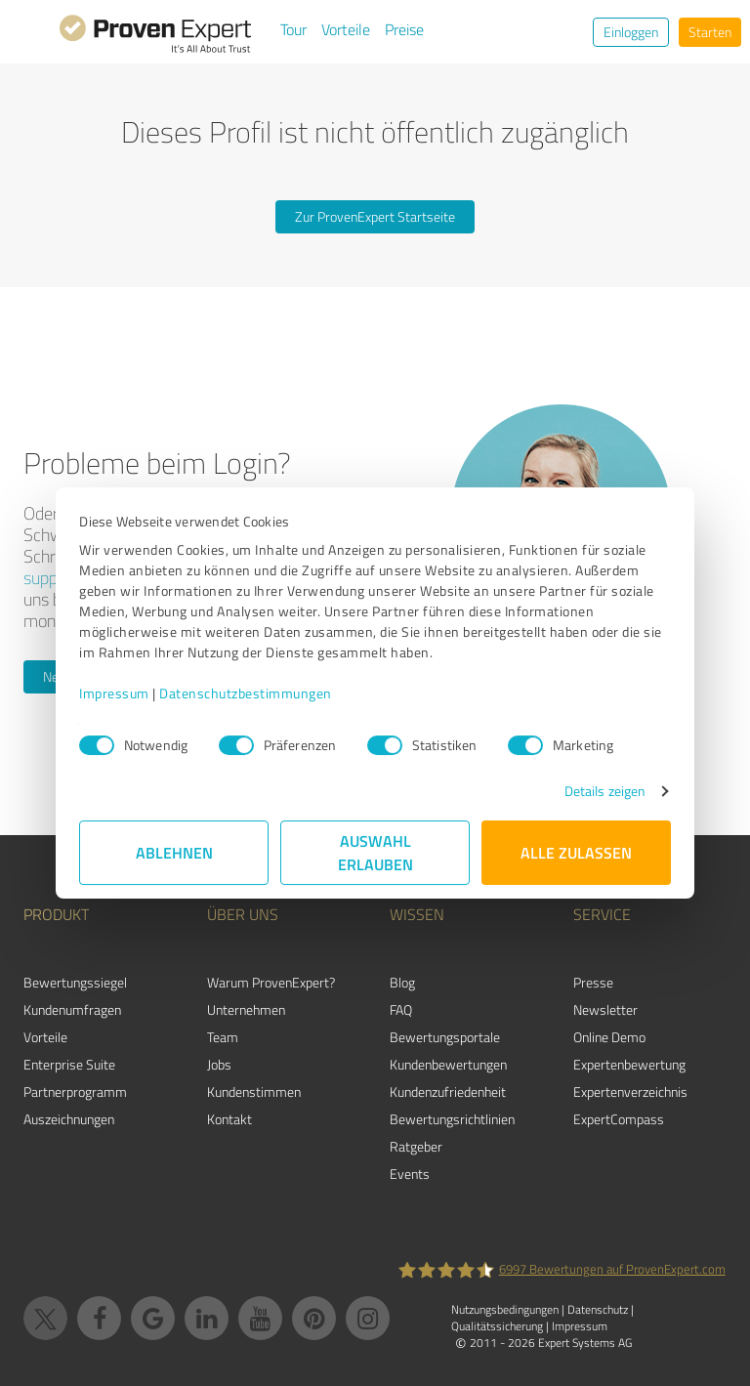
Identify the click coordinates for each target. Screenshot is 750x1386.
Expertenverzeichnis (630, 1091)
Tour (293, 29)
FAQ (401, 1009)
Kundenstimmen (254, 1091)
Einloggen (631, 31)
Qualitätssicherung (497, 1326)
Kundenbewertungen (448, 1064)
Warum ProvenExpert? (271, 982)
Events (410, 1173)
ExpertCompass (618, 1119)
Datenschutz (597, 1309)
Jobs (219, 1064)
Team (222, 1037)
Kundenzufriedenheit (448, 1091)
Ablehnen (174, 852)
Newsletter (605, 1009)
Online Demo (609, 1037)
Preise (404, 29)
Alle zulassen (576, 852)
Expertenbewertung (629, 1064)
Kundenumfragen (72, 1009)
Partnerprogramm (75, 1091)
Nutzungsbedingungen (505, 1309)
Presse (593, 982)
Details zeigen (605, 790)
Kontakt (229, 1119)
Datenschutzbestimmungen (245, 693)
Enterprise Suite (69, 1064)
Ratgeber (416, 1146)
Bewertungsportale (445, 1037)
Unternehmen (246, 1009)
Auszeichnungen (68, 1119)
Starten (709, 31)
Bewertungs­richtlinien (452, 1119)
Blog (402, 982)
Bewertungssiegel (75, 982)
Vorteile (345, 29)
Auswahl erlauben (375, 852)
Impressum (114, 693)
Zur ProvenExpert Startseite (375, 216)
